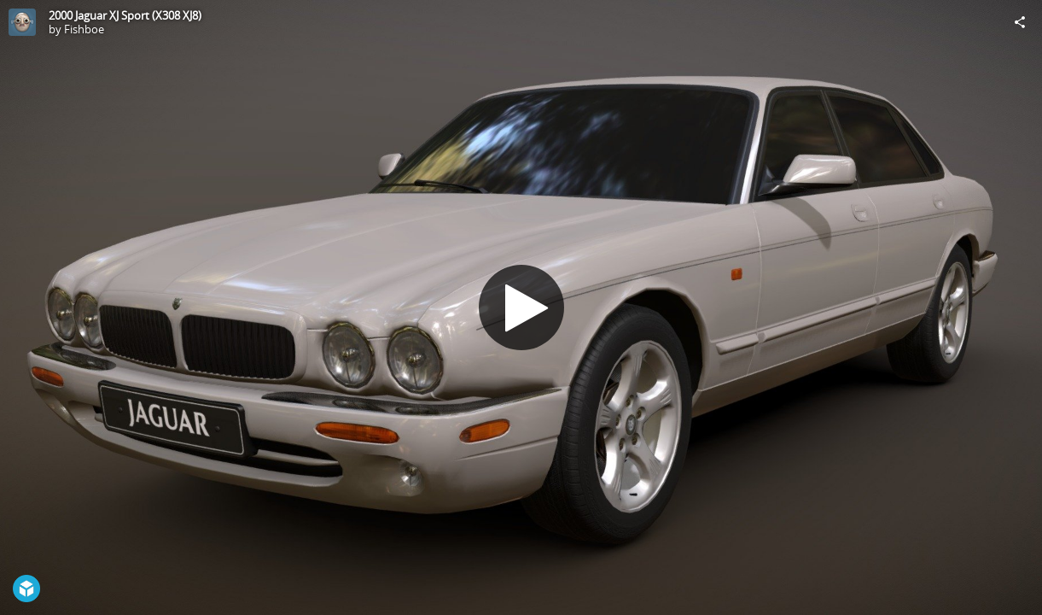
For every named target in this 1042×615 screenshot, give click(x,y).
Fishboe (84, 29)
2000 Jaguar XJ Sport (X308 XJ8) (125, 15)
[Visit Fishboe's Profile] (22, 22)
